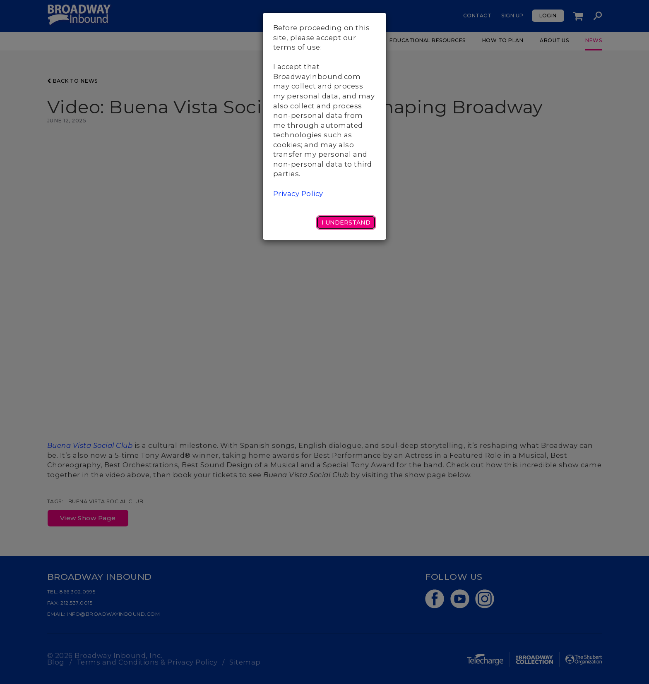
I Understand (346, 222)
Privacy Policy (298, 193)
